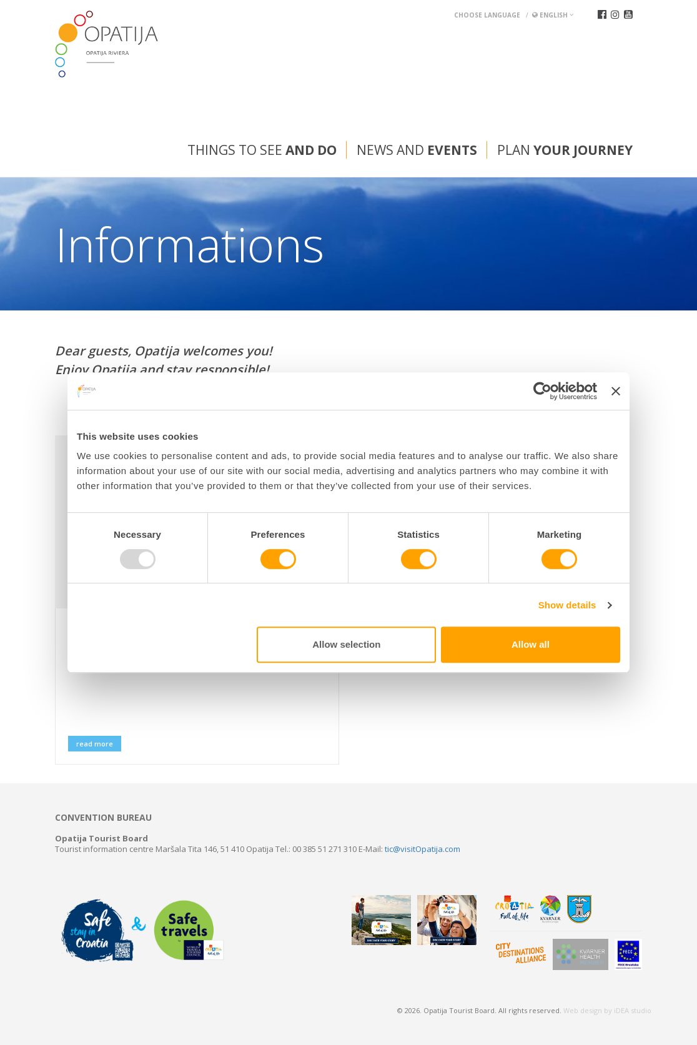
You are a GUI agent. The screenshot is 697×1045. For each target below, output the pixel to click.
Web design (582, 1010)
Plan (565, 150)
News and (417, 150)
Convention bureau (103, 818)
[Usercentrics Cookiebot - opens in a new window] (542, 391)
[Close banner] (615, 391)
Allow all (531, 644)
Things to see (262, 150)
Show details (567, 605)
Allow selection (346, 644)
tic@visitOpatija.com (422, 848)
